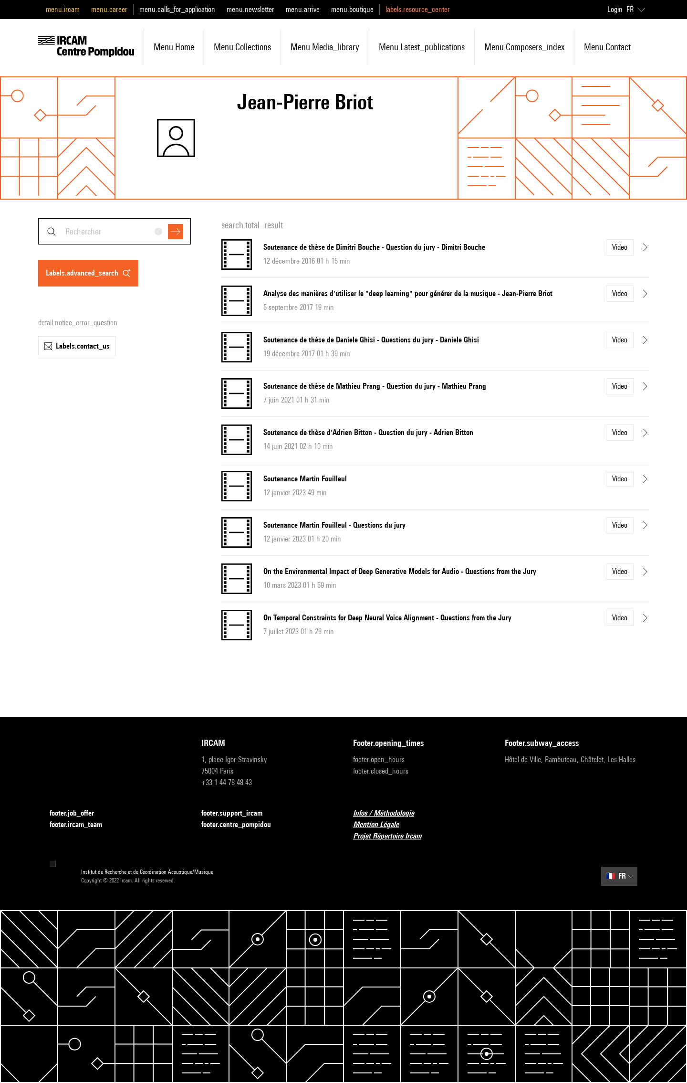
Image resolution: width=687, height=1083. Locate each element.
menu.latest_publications (422, 47)
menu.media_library (325, 47)
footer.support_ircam (237, 813)
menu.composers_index (524, 47)
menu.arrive (303, 9)
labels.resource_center (417, 9)
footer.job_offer (77, 813)
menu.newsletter (250, 9)
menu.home (174, 47)
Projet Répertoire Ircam (393, 836)
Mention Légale (381, 825)
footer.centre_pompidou (241, 825)
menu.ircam (63, 9)
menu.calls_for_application (177, 9)
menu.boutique (352, 9)
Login (615, 9)
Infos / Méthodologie (389, 813)
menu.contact (607, 47)
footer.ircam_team (82, 825)
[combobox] (114, 231)
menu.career (109, 9)
